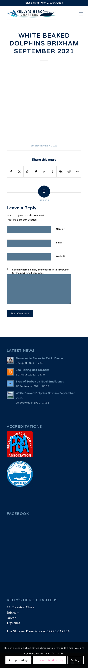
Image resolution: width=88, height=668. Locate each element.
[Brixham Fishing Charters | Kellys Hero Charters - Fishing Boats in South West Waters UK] (36, 14)
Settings (75, 660)
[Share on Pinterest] (36, 171)
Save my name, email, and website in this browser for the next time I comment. (40, 271)
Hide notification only (49, 660)
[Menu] (81, 14)
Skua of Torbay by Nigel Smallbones (40, 381)
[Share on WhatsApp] (28, 171)
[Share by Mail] (77, 171)
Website (60, 256)
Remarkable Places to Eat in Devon (39, 358)
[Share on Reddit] (69, 171)
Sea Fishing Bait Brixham (32, 370)
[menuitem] (81, 14)
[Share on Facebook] (11, 171)
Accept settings (18, 660)
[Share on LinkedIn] (44, 171)
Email (60, 242)
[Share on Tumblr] (52, 171)
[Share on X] (19, 171)
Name (60, 229)
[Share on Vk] (61, 171)
